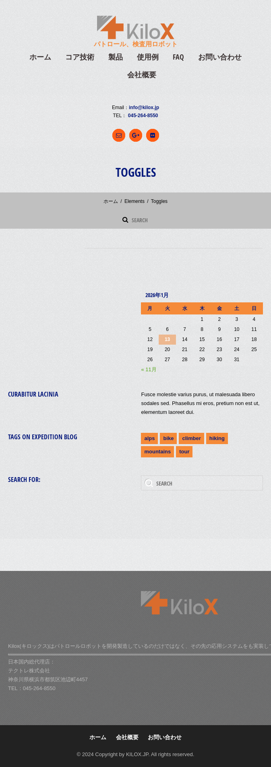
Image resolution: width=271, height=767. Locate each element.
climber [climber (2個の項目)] (191, 438)
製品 (115, 57)
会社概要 (141, 75)
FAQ (178, 57)
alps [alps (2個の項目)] (149, 438)
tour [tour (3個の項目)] (184, 452)
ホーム (40, 57)
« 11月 (148, 369)
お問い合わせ (220, 57)
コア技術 (79, 57)
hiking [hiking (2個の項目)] (217, 438)
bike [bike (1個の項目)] (168, 438)
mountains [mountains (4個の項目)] (157, 452)
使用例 (148, 57)
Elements (134, 201)
